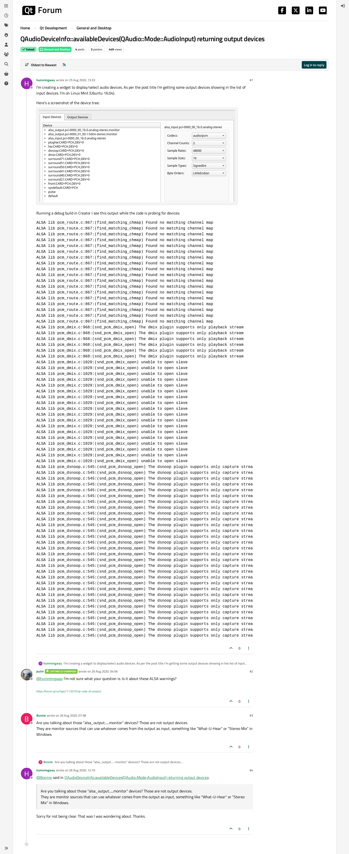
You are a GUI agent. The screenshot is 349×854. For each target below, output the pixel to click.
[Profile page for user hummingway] (26, 83)
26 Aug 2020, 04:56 (105, 671)
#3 (251, 715)
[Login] (342, 6)
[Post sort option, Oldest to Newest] (41, 65)
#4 (251, 770)
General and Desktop (55, 49)
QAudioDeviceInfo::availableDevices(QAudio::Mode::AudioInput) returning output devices (136, 777)
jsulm (40, 671)
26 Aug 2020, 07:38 (73, 715)
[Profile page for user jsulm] (26, 674)
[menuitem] (342, 6)
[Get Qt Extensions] (6, 74)
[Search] (6, 64)
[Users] (6, 44)
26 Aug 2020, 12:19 (82, 770)
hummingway (45, 80)
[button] (6, 848)
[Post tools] (249, 648)
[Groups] (6, 54)
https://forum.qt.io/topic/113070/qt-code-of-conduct (68, 691)
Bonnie (41, 715)
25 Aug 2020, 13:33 (82, 80)
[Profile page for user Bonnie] (26, 719)
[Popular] (6, 35)
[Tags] (6, 25)
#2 (251, 671)
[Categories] (6, 6)
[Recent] (6, 15)
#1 (251, 80)
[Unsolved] (6, 83)
